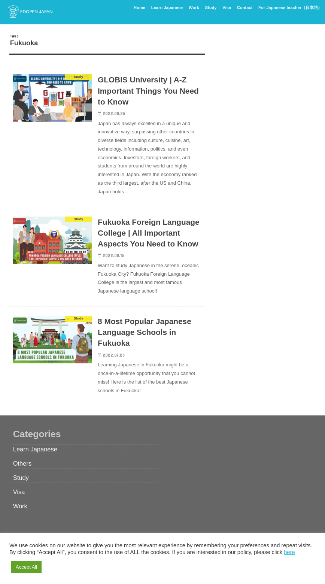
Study (211, 7)
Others (22, 463)
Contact (245, 7)
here (289, 552)
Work (194, 7)
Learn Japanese (167, 7)
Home (139, 7)
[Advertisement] (264, 80)
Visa (226, 7)
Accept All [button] (26, 567)
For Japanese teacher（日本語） (290, 7)
